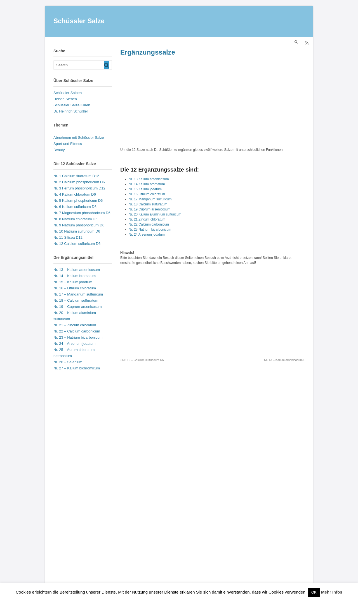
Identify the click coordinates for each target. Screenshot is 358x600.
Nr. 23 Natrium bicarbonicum (150, 229)
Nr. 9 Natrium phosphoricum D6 (78, 225)
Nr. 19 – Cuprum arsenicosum (77, 306)
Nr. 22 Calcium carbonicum (149, 224)
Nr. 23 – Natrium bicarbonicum (78, 337)
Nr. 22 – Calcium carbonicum (76, 331)
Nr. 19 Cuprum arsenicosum (149, 209)
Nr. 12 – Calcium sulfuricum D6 (142, 360)
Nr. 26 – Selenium (67, 362)
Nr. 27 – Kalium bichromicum (76, 368)
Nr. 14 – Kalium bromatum (74, 276)
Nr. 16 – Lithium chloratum (74, 288)
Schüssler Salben (67, 93)
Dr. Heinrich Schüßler (70, 111)
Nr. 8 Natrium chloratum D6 (75, 219)
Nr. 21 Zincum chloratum (147, 219)
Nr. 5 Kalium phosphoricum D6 (78, 200)
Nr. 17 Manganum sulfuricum (150, 199)
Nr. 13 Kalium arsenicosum (149, 179)
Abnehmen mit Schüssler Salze (78, 137)
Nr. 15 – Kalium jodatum (72, 282)
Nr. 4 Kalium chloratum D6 (74, 194)
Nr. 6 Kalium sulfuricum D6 (74, 207)
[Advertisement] (212, 102)
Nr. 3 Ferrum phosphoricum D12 (79, 188)
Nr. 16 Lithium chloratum (147, 194)
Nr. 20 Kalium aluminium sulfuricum (155, 214)
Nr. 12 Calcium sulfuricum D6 (76, 244)
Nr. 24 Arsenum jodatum (147, 234)
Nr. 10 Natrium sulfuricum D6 (76, 231)
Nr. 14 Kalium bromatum (147, 184)
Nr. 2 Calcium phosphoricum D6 (79, 182)
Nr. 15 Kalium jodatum (145, 189)
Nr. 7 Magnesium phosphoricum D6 (81, 213)
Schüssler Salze (79, 21)
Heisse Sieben (65, 99)
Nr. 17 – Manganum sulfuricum (78, 294)
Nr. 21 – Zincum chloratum (74, 325)
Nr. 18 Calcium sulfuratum (148, 204)
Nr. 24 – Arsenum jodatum (74, 343)
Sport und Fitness (67, 144)
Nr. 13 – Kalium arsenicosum (284, 360)
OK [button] (314, 592)
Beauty (59, 150)
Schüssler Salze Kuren (71, 105)
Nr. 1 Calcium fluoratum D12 (76, 176)
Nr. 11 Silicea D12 (68, 237)
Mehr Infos (331, 592)
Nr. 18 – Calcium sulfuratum (75, 300)
